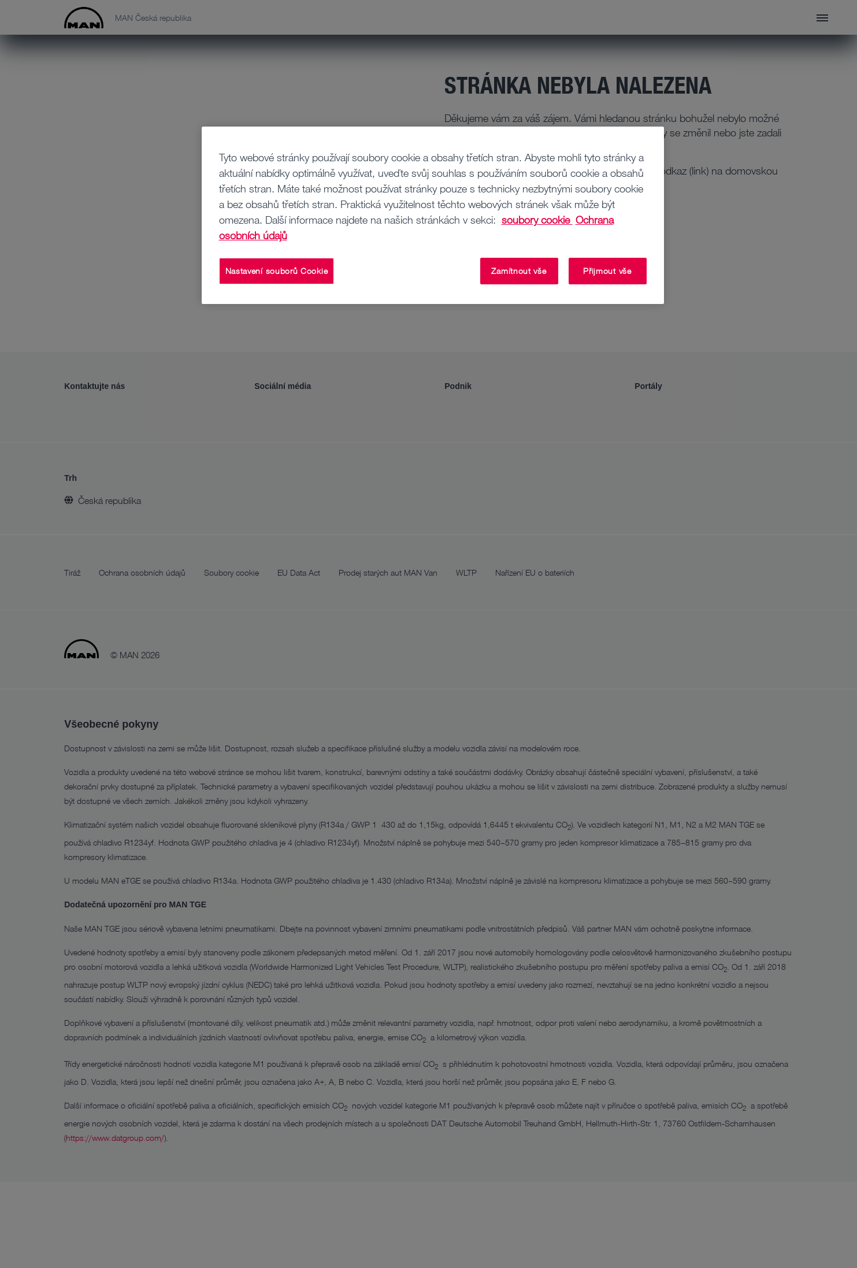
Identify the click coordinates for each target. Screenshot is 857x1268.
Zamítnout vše (518, 271)
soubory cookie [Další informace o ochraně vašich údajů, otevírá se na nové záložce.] (537, 219)
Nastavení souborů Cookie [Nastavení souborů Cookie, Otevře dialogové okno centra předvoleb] (276, 271)
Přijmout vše (607, 271)
